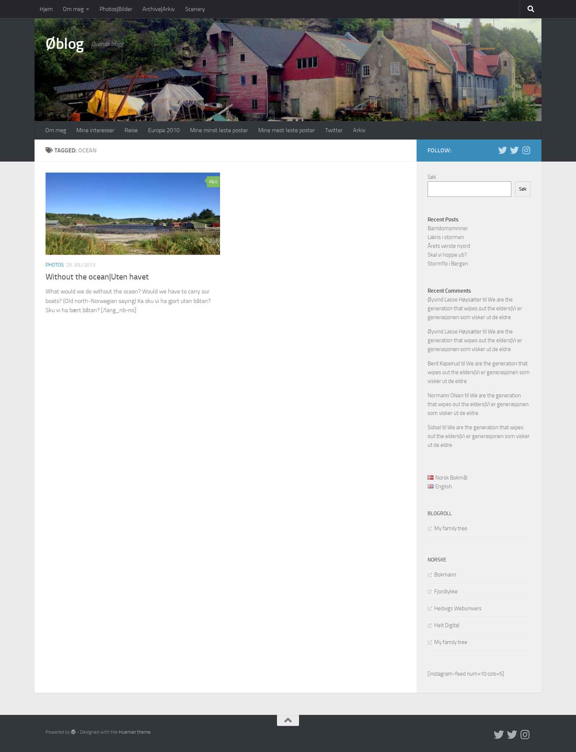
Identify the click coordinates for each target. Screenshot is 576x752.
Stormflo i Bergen (448, 263)
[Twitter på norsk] (514, 150)
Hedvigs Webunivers (458, 608)
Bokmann (445, 574)
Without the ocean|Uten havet (97, 277)
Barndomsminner (448, 228)
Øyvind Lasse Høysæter (455, 299)
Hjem (46, 9)
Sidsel (434, 427)
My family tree (450, 528)
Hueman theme (135, 732)
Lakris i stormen (446, 237)
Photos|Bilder (116, 9)
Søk (432, 177)
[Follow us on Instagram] (526, 150)
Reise (131, 130)
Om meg (73, 9)
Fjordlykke (446, 591)
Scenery (195, 9)
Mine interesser (95, 130)
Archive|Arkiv (159, 9)
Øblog (65, 44)
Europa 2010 (164, 130)
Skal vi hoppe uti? (447, 255)
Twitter (334, 130)
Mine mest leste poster (286, 130)
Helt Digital (446, 625)
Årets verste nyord (449, 246)
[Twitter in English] (502, 150)
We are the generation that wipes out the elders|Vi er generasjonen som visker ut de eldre (475, 308)
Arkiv (359, 130)
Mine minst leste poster (219, 130)
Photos (55, 265)
